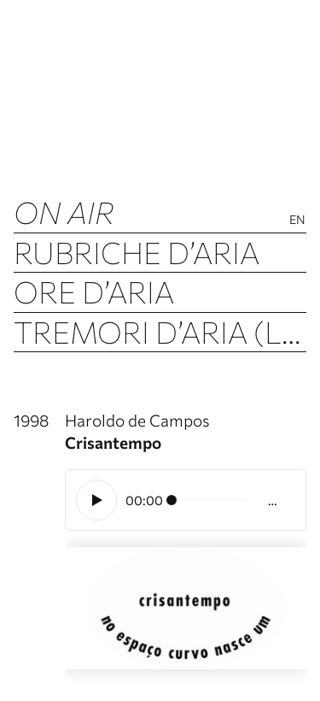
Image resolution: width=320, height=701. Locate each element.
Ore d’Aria (94, 291)
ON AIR (64, 211)
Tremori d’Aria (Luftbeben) (160, 331)
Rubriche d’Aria (136, 251)
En (297, 219)
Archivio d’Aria (133, 370)
